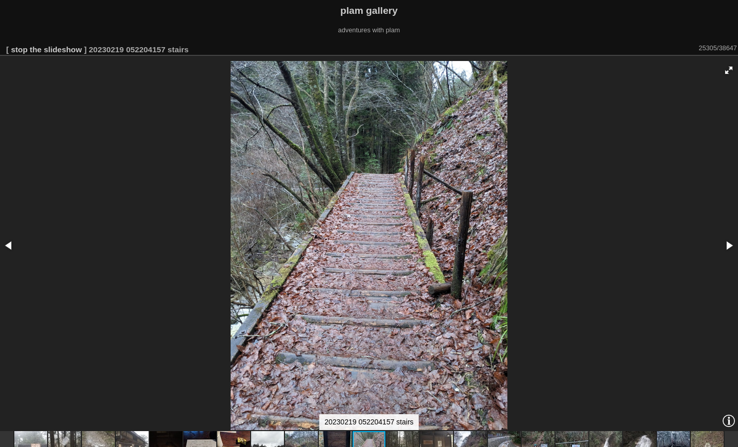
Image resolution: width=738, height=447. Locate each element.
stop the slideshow (46, 49)
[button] (729, 70)
